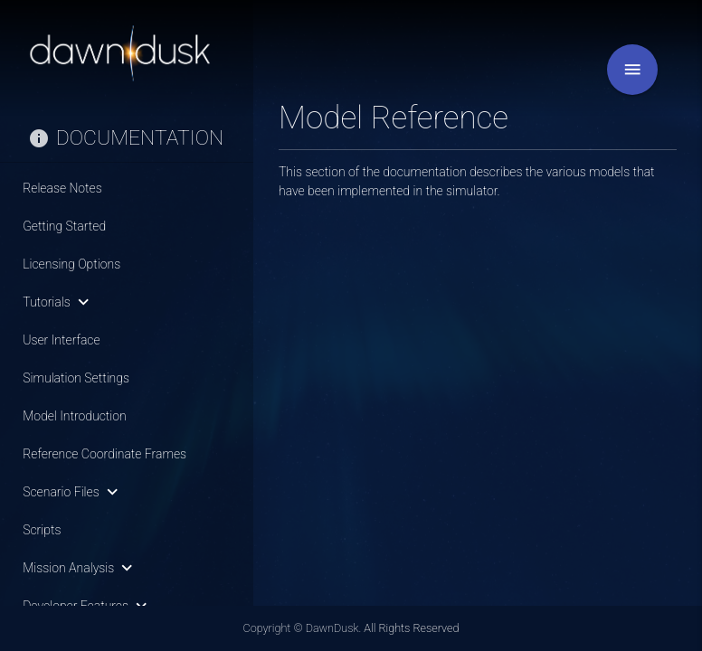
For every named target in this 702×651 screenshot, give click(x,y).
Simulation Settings (76, 378)
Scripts (42, 530)
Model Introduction (75, 416)
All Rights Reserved (411, 628)
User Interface (61, 340)
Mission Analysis (81, 568)
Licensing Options (71, 264)
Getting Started (64, 226)
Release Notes (62, 188)
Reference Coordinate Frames (104, 454)
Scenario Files (74, 492)
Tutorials (59, 302)
